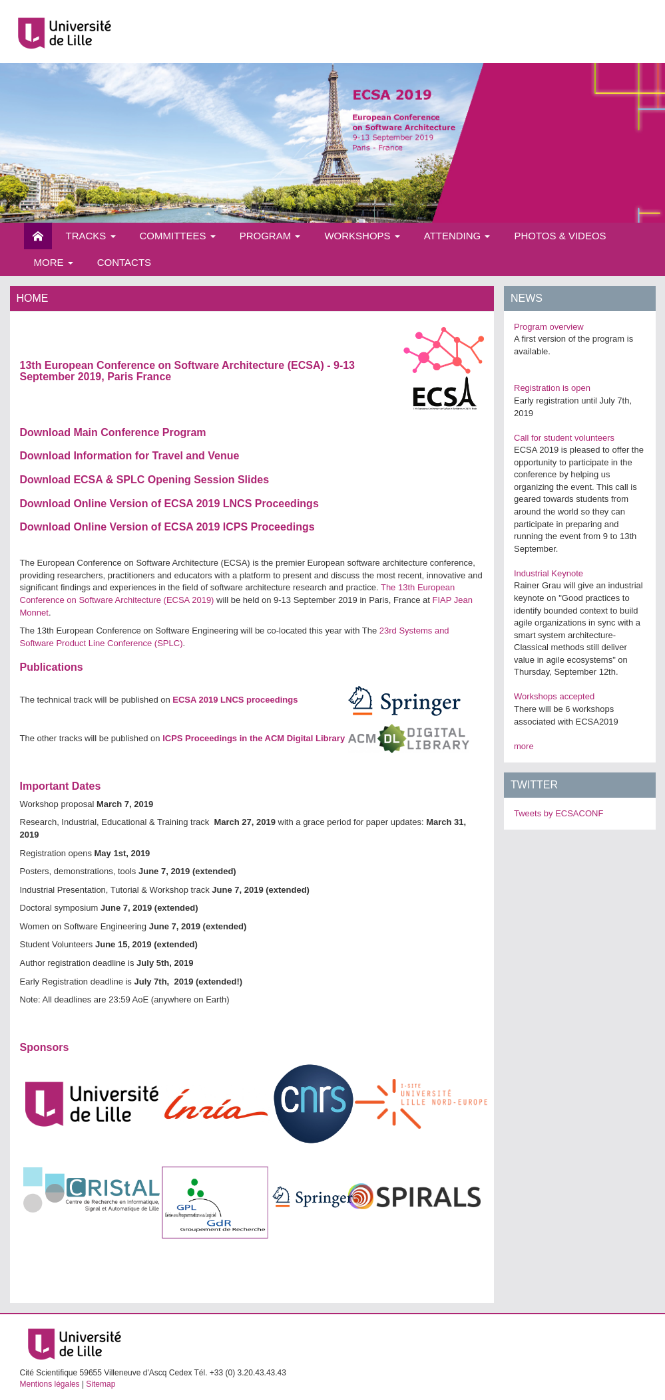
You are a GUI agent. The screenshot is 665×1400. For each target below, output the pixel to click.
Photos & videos (560, 235)
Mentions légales (50, 1384)
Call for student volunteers (564, 438)
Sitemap (100, 1384)
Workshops (361, 235)
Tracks (91, 235)
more (524, 746)
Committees (178, 235)
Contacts (124, 262)
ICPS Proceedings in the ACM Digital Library (253, 738)
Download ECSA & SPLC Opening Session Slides (145, 479)
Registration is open (552, 388)
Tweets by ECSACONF (558, 813)
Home (38, 236)
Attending (457, 235)
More (53, 262)
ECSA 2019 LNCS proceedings (235, 700)
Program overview (549, 327)
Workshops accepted (554, 696)
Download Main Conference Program (113, 432)
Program (270, 235)
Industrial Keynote (548, 573)
